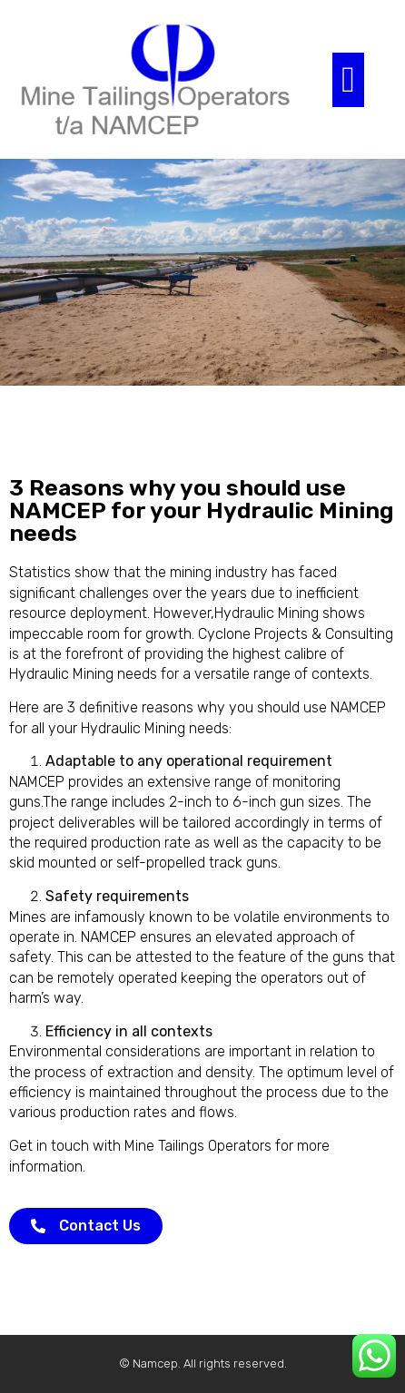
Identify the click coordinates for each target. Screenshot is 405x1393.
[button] (348, 80)
